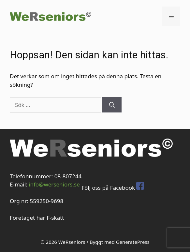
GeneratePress (133, 242)
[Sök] (112, 105)
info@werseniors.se (54, 184)
